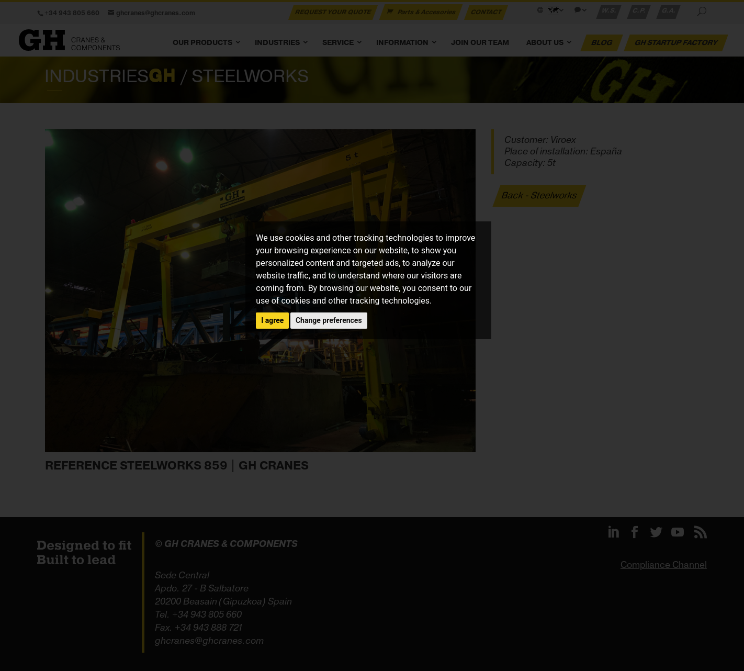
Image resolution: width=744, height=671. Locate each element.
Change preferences (329, 320)
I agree (272, 320)
